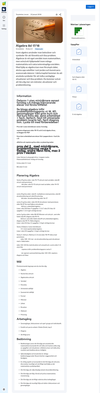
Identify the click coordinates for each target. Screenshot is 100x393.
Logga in (90, 7)
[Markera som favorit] (56, 14)
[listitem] (4, 10)
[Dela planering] (60, 14)
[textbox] (39, 240)
